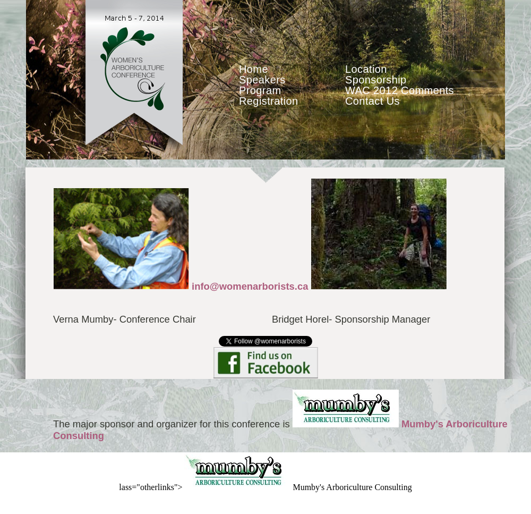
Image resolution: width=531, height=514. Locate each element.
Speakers (262, 80)
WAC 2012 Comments (399, 90)
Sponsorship (376, 80)
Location (366, 69)
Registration (268, 101)
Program (260, 90)
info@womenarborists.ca (250, 286)
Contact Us (372, 101)
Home (253, 69)
